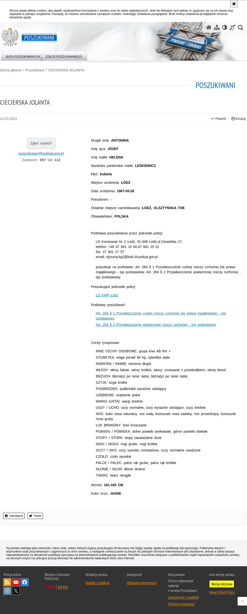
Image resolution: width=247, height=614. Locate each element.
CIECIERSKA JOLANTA (66, 70)
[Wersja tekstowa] (224, 27)
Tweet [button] (35, 516)
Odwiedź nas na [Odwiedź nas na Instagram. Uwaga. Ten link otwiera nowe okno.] (7, 591)
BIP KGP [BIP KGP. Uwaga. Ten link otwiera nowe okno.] (63, 587)
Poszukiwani (34, 70)
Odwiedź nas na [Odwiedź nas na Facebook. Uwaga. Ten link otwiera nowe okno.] (24, 582)
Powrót (218, 119)
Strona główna (11, 70)
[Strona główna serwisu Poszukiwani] (209, 27)
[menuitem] (23, 55)
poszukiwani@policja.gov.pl (41, 153)
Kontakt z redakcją (97, 582)
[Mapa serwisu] (217, 27)
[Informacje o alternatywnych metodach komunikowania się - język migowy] (232, 27)
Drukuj (238, 119)
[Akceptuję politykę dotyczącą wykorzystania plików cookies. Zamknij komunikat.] (234, 4)
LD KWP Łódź (107, 295)
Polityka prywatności (181, 603)
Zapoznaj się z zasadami (183, 597)
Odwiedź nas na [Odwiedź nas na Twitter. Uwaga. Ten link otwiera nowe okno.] (16, 591)
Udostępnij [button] (14, 516)
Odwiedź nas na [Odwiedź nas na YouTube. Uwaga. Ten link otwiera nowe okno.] (16, 582)
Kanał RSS (7, 582)
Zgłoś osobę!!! (41, 143)
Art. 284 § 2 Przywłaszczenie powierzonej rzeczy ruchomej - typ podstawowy (156, 325)
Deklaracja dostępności (142, 582)
